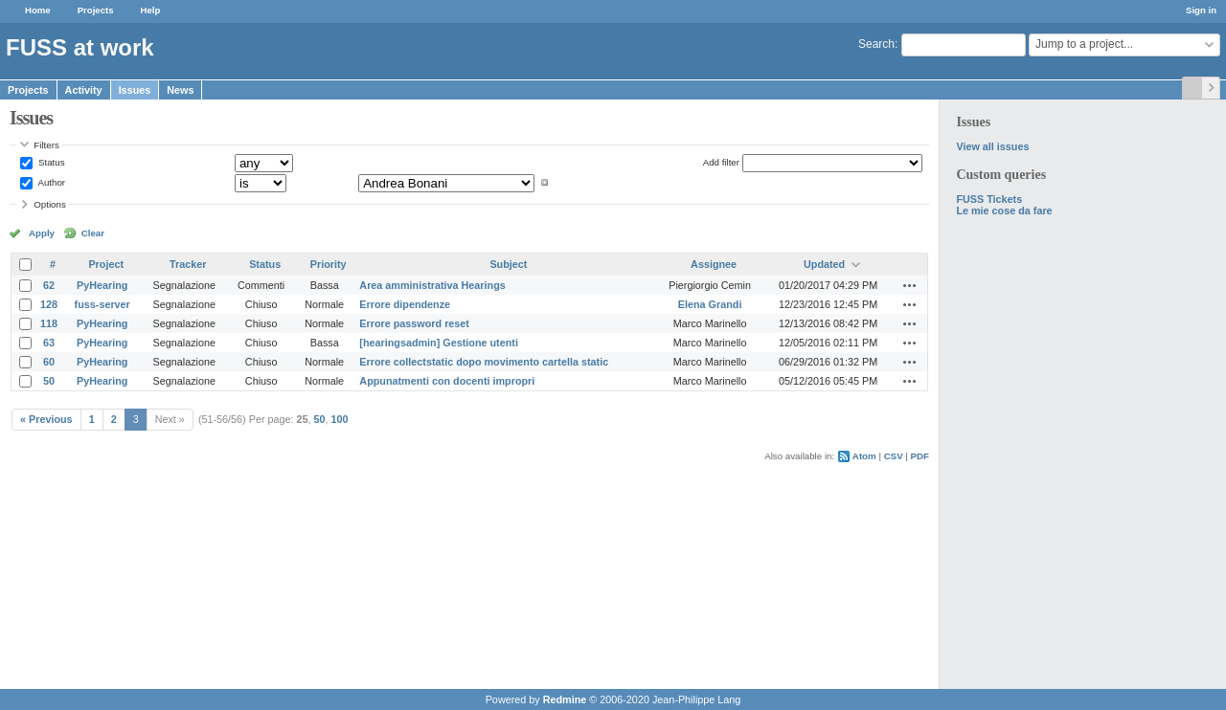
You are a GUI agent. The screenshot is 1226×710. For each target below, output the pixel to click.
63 (49, 342)
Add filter (721, 162)
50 (49, 381)
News (180, 90)
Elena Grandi (710, 304)
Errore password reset (414, 323)
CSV (893, 456)
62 (49, 285)
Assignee (714, 264)
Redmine (565, 699)
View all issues (992, 146)
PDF (920, 456)
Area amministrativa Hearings (432, 285)
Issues (135, 90)
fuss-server (102, 304)
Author (50, 182)
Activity (83, 90)
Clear (92, 233)
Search (876, 44)
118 (48, 323)
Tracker (188, 264)
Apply (42, 233)
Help (151, 10)
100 (340, 419)
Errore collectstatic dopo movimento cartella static (483, 361)
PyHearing (102, 285)
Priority (328, 264)
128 (48, 304)
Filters (46, 145)
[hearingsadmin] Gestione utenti (438, 342)
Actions (910, 285)
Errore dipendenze (404, 304)
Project (106, 264)
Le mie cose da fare (1004, 210)
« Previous (46, 419)
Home (38, 10)
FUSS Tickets (989, 199)
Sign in (1201, 10)
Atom (864, 456)
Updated (824, 264)
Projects (96, 10)
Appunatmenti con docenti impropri (446, 381)
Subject (508, 264)
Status (49, 162)
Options (50, 204)
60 (49, 361)
